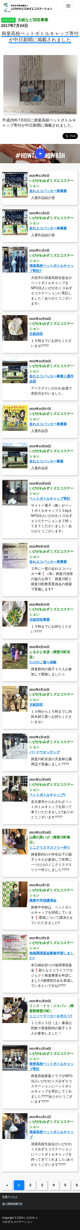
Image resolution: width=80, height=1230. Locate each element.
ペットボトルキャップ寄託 (49, 498)
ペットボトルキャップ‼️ (47, 795)
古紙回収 (36, 334)
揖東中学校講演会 (43, 900)
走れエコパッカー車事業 (48, 191)
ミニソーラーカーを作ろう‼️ (50, 1016)
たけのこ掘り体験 (43, 662)
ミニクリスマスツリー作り (49, 847)
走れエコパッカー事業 (46, 461)
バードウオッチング (44, 752)
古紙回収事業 (39, 619)
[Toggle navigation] (68, 6)
